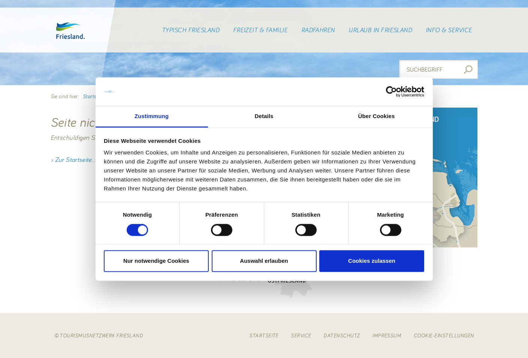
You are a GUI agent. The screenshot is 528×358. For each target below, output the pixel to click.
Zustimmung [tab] (152, 116)
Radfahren (318, 30)
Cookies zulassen (371, 261)
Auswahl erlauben (264, 261)
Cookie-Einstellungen (444, 335)
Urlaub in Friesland (380, 30)
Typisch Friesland (190, 30)
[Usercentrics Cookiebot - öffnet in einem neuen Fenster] (391, 91)
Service (301, 335)
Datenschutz (341, 335)
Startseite (93, 96)
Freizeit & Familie (260, 30)
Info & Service (449, 30)
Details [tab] (264, 116)
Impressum (386, 335)
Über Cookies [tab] (376, 116)
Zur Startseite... (75, 159)
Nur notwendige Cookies (156, 261)
